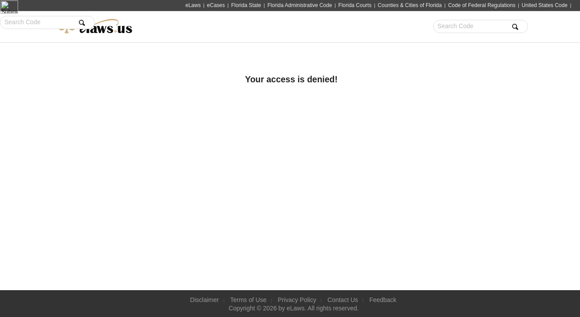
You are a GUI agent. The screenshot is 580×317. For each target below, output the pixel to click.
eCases (216, 5)
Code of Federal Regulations (482, 5)
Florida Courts (355, 5)
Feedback (383, 299)
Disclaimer (203, 299)
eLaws (193, 5)
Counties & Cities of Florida (410, 5)
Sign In (479, 26)
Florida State (246, 5)
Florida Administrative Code (300, 5)
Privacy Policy (297, 299)
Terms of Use (248, 299)
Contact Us (343, 299)
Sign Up (507, 26)
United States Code (545, 5)
